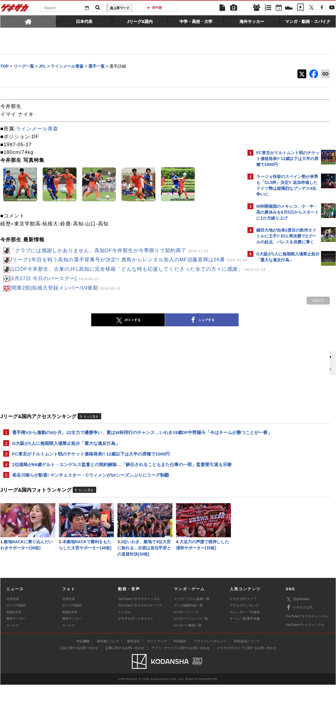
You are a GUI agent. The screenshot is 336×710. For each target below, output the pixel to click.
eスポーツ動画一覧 (188, 650)
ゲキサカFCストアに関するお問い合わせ (247, 673)
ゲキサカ (15, 9)
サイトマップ (157, 666)
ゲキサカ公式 (299, 633)
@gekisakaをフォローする (280, 357)
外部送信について (247, 666)
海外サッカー (16, 644)
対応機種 (82, 666)
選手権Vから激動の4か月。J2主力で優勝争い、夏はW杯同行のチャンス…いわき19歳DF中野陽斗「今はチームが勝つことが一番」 (122, 450)
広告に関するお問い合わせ (78, 673)
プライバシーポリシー (210, 666)
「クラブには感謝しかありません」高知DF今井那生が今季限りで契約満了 (109, 251)
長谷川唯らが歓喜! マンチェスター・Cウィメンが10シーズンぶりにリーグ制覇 (90, 498)
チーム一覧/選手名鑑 (245, 644)
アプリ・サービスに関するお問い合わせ (181, 673)
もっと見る (91, 430)
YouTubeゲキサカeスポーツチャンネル (140, 634)
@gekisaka (298, 624)
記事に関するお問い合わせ (125, 673)
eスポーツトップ (186, 637)
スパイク (12, 650)
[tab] (28, 21)
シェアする (153, 334)
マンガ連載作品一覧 (188, 630)
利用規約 (180, 666)
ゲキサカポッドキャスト (136, 644)
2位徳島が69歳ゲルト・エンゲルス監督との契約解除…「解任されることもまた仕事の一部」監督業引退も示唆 (122, 487)
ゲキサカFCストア (243, 624)
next (221, 314)
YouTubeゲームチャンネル (305, 650)
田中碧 (157, 7)
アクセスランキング (244, 630)
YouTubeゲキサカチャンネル (139, 624)
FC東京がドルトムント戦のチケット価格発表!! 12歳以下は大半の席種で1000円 (91, 475)
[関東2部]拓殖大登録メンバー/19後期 (65, 302)
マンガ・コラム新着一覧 (191, 624)
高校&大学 (13, 637)
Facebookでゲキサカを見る (280, 369)
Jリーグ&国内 (16, 630)
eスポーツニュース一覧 (191, 644)
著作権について (108, 666)
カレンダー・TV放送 (245, 637)
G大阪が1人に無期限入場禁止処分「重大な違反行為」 (66, 464)
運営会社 (133, 666)
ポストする (79, 334)
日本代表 (12, 624)
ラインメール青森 (37, 129)
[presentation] (28, 21)
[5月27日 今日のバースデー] (54, 292)
